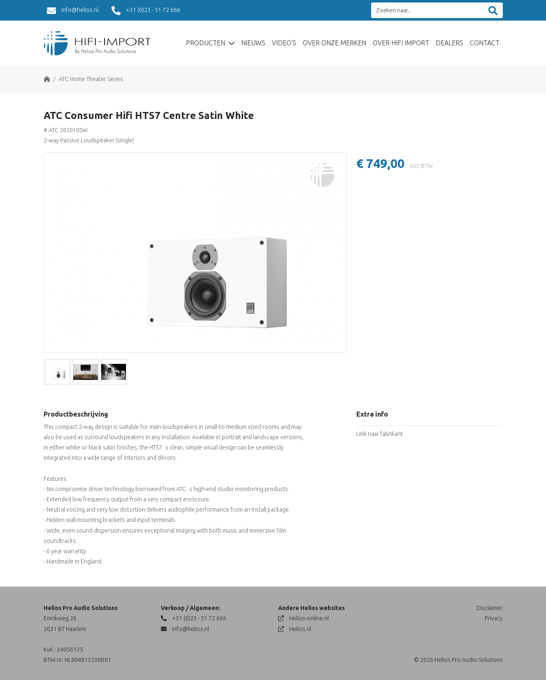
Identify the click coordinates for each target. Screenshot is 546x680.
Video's (284, 43)
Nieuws (253, 43)
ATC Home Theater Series (91, 79)
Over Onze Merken (334, 43)
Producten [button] (206, 43)
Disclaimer (489, 608)
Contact (485, 43)
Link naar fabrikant (379, 434)
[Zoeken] (493, 10)
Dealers (449, 43)
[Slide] (57, 371)
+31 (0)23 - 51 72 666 (146, 10)
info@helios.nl (72, 10)
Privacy (494, 618)
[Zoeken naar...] (427, 10)
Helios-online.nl (303, 618)
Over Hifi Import (401, 43)
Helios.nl (294, 629)
